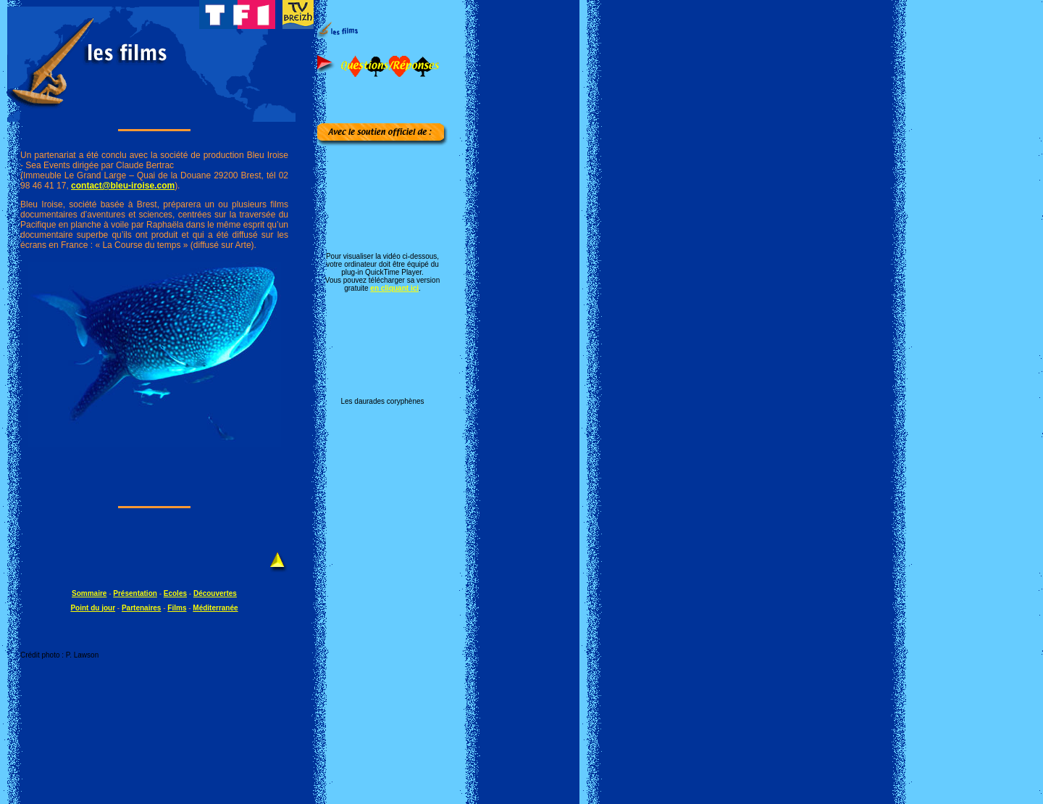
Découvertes (215, 593)
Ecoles (175, 593)
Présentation (135, 593)
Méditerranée (215, 608)
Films (176, 608)
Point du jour (92, 608)
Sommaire (89, 593)
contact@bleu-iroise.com (123, 186)
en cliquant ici (394, 288)
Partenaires (141, 608)
